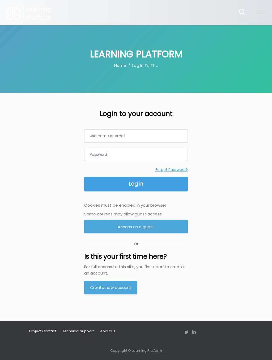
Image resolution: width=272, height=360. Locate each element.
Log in (136, 183)
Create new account (110, 287)
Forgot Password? (171, 169)
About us (107, 331)
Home (120, 65)
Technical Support (78, 331)
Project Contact (42, 331)
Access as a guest (136, 227)
